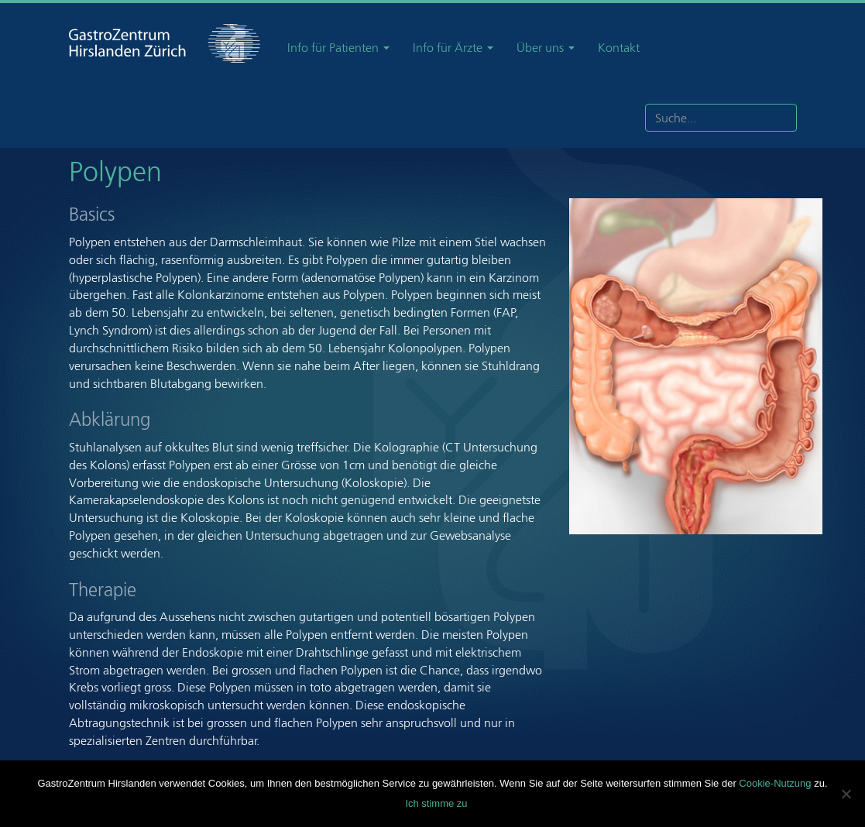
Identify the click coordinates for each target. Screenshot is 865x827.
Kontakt (619, 47)
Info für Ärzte (453, 47)
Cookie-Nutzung (775, 783)
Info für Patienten (338, 47)
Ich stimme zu (436, 803)
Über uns (546, 47)
